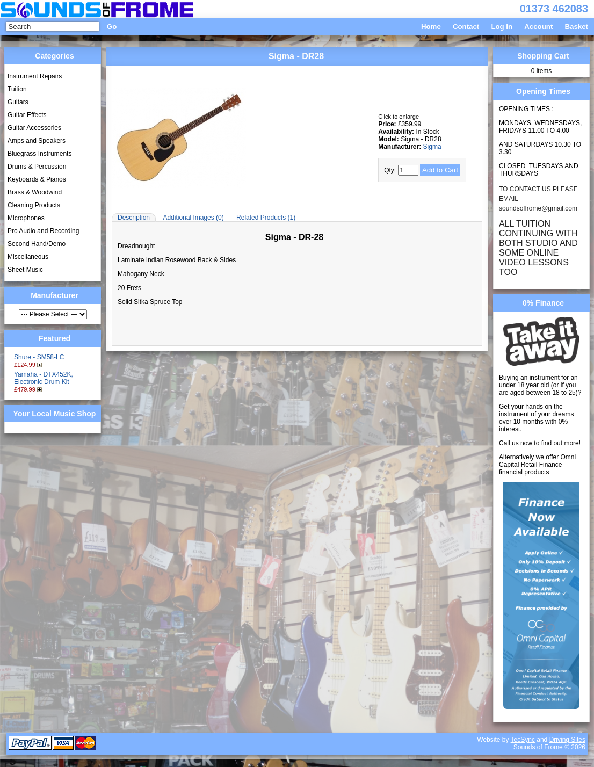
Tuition (17, 89)
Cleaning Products (34, 205)
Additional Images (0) (193, 217)
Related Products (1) (265, 217)
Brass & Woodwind (35, 192)
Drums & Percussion (37, 166)
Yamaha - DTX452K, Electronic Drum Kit (43, 378)
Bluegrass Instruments (39, 153)
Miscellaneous (28, 257)
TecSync (523, 739)
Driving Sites (567, 739)
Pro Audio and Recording (43, 231)
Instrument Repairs (35, 76)
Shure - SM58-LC (39, 357)
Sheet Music (25, 269)
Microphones (26, 218)
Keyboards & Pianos (37, 179)
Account (538, 27)
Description (134, 217)
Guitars (18, 102)
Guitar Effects (27, 115)
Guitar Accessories (34, 128)
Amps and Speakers (37, 140)
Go (112, 27)
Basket (576, 27)
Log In (501, 27)
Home (431, 27)
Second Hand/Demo (37, 244)
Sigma (432, 146)
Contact (466, 27)
